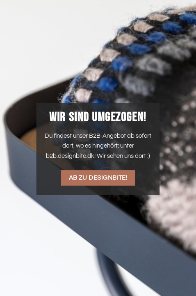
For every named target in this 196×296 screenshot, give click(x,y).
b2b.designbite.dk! (71, 156)
